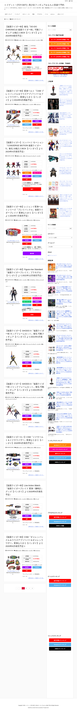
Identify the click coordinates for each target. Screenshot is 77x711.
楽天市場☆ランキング (60, 517)
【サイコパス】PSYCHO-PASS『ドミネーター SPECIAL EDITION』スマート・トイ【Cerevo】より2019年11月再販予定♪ (65, 157)
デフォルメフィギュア (31, 156)
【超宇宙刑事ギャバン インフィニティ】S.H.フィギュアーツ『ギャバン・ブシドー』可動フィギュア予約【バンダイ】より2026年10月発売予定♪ (64, 370)
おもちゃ (39, 104)
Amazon (37, 60)
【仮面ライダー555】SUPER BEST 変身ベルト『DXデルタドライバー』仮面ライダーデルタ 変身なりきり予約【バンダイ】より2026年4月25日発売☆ (64, 429)
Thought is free (45, 707)
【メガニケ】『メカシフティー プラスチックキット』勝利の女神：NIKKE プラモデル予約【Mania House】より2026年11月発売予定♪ (65, 170)
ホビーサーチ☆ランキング (60, 449)
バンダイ (38, 40)
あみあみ (27, 57)
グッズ (37, 499)
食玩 (24, 40)
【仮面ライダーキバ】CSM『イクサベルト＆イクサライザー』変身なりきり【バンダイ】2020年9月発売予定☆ (24, 440)
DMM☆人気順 (60, 526)
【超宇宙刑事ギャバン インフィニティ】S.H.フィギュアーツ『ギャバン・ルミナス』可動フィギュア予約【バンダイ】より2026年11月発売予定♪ (64, 360)
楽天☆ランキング (60, 453)
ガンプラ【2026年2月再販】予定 (60, 44)
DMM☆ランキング (60, 462)
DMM (31, 314)
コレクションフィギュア (11, 345)
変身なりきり (26, 104)
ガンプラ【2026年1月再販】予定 (60, 48)
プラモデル (32, 279)
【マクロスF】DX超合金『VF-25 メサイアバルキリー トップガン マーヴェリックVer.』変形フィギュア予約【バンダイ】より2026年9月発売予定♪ (64, 416)
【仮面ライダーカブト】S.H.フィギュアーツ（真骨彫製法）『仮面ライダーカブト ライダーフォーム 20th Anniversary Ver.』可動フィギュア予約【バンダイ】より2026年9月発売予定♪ (65, 90)
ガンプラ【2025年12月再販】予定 (60, 52)
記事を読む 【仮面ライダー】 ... (36, 196)
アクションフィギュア (30, 40)
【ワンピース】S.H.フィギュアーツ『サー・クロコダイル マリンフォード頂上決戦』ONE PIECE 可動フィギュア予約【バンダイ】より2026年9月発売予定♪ (64, 338)
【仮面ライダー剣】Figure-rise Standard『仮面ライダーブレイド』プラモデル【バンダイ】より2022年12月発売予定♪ (24, 272)
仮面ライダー (19, 40)
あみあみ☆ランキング (60, 445)
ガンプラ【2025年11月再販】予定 (60, 56)
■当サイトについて (52, 255)
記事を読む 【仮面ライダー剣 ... (36, 80)
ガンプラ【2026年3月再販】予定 (60, 39)
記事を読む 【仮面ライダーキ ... (36, 475)
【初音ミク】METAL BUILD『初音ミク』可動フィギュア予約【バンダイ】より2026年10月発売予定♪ (64, 394)
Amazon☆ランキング (60, 458)
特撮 (42, 40)
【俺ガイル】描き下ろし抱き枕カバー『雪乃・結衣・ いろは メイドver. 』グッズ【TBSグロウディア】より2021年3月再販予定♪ (65, 198)
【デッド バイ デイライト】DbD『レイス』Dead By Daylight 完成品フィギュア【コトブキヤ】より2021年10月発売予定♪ (65, 102)
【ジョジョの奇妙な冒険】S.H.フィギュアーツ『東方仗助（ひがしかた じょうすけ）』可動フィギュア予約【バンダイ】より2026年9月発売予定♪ (64, 289)
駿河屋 (26, 60)
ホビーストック (26, 301)
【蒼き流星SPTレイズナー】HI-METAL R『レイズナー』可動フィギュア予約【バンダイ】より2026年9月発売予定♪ (65, 116)
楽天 (27, 63)
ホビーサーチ (37, 57)
